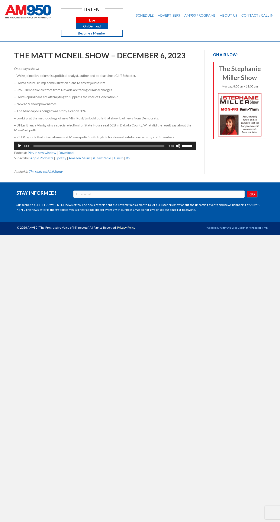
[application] (105, 146)
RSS (128, 158)
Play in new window (42, 153)
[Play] (19, 146)
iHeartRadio (102, 158)
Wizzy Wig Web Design (232, 227)
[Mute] (178, 146)
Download (66, 153)
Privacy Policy (126, 227)
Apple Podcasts (41, 158)
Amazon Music (80, 158)
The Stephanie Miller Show (239, 100)
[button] (92, 20)
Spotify (61, 158)
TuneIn (118, 158)
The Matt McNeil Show (45, 171)
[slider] (98, 146)
